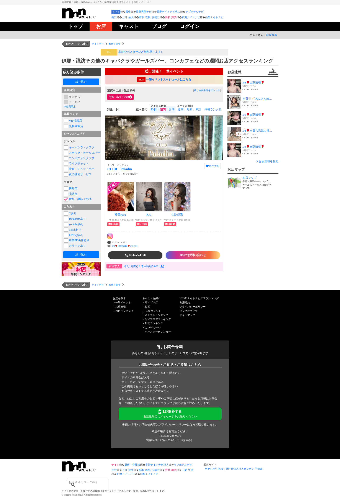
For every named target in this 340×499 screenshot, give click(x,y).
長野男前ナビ (144, 11)
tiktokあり (75, 229)
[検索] (82, 482)
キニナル (74, 96)
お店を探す (115, 44)
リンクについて (189, 310)
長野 (114, 17)
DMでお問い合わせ (193, 255)
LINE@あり (76, 235)
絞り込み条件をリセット (207, 90)
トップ (75, 26)
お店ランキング (124, 310)
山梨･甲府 (187, 469)
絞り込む (81, 81)
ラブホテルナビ (194, 11)
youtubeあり (76, 224)
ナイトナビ (98, 44)
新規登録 (271, 35)
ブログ (159, 26)
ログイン (190, 26)
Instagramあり (77, 218)
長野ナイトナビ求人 (168, 11)
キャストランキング (156, 315)
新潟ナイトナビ (191, 17)
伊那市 (73, 188)
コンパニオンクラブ (81, 158)
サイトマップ (187, 315)
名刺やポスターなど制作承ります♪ (140, 51)
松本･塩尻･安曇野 (149, 17)
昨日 (154, 109)
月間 (172, 109)
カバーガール (152, 327)
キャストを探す (151, 298)
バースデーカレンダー (158, 331)
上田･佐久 (128, 17)
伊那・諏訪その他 (80, 199)
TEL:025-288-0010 (170, 435)
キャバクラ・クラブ (81, 147)
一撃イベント (123, 302)
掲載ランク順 (212, 109)
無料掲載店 (76, 126)
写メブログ (151, 302)
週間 (180, 109)
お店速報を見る (266, 161)
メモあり (74, 101)
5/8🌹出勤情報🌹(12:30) (124, 246)
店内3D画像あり (79, 240)
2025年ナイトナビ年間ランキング (199, 298)
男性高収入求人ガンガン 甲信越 (244, 468)
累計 (198, 109)
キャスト (129, 26)
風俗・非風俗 (132, 464)
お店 (101, 26)
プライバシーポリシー (193, 306)
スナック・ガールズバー (83, 152)
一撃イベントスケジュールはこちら (168, 79)
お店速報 (252, 72)
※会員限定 (70, 106)
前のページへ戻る (77, 44)
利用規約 (185, 302)
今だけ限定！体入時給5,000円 (144, 266)
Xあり (73, 213)
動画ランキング (154, 323)
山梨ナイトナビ (214, 17)
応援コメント (153, 310)
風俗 (128, 11)
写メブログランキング (158, 319)
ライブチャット (79, 163)
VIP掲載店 (75, 120)
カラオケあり (77, 245)
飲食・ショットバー (81, 168)
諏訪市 (73, 193)
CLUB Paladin (119, 169)
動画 (147, 306)
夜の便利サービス (80, 174)
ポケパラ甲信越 (214, 468)
